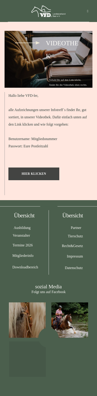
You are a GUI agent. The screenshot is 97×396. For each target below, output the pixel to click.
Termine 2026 (22, 245)
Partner (76, 228)
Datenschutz (74, 268)
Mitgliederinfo (22, 256)
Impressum (75, 256)
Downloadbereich (25, 267)
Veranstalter (21, 235)
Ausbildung (22, 228)
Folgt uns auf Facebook (49, 292)
